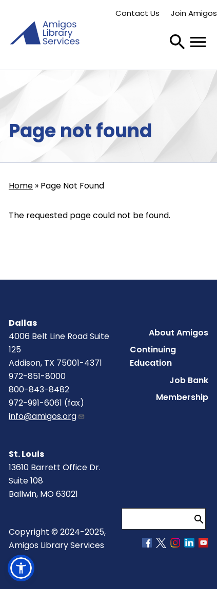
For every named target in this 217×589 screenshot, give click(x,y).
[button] (21, 568)
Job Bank (188, 380)
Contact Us (137, 13)
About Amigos (178, 333)
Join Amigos (194, 13)
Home (21, 186)
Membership (182, 397)
